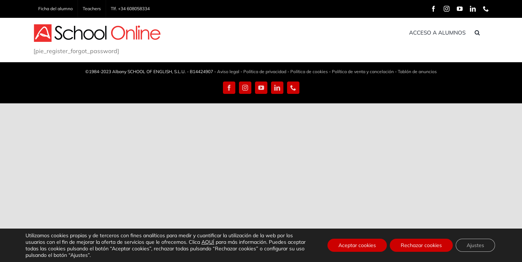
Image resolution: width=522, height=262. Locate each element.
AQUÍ (207, 242)
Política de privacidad (264, 71)
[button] (486, 32)
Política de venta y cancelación (363, 71)
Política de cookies (309, 71)
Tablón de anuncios (417, 71)
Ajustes (475, 245)
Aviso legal (228, 71)
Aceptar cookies (357, 245)
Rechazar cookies (421, 245)
